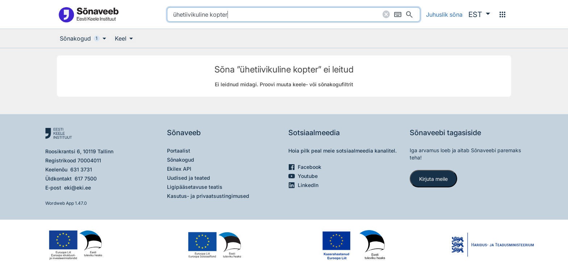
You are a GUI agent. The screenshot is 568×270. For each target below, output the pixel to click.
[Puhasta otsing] (386, 14)
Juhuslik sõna (444, 14)
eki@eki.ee (77, 187)
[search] (293, 14)
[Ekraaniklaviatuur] (397, 14)
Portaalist (178, 151)
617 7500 (86, 178)
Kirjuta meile (433, 179)
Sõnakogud (180, 160)
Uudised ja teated (188, 178)
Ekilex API (179, 169)
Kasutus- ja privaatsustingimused (208, 196)
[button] (479, 14)
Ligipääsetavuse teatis (194, 187)
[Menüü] (502, 14)
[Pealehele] (88, 14)
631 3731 (81, 169)
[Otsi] (409, 14)
